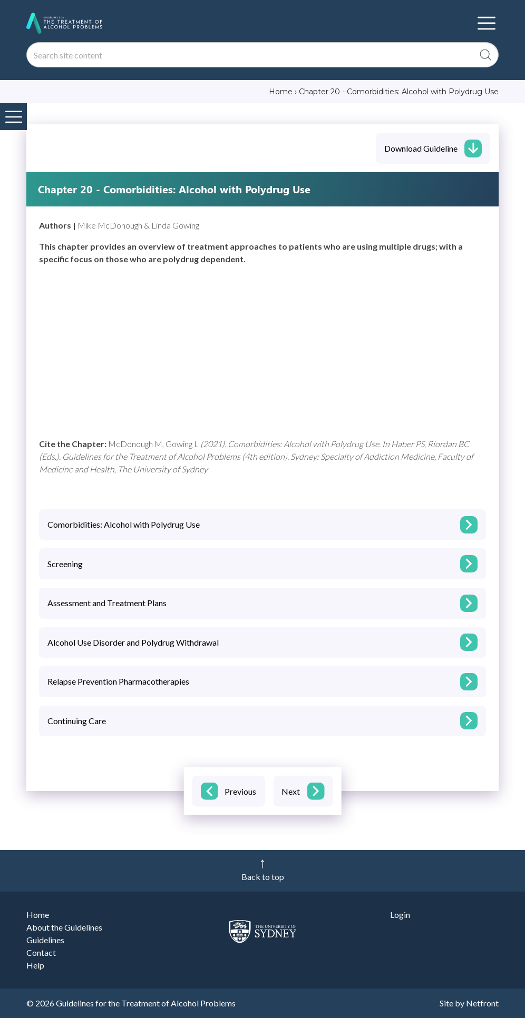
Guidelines (45, 940)
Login (400, 915)
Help (35, 965)
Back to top (262, 877)
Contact (41, 952)
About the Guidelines (64, 927)
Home (37, 915)
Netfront (482, 1003)
